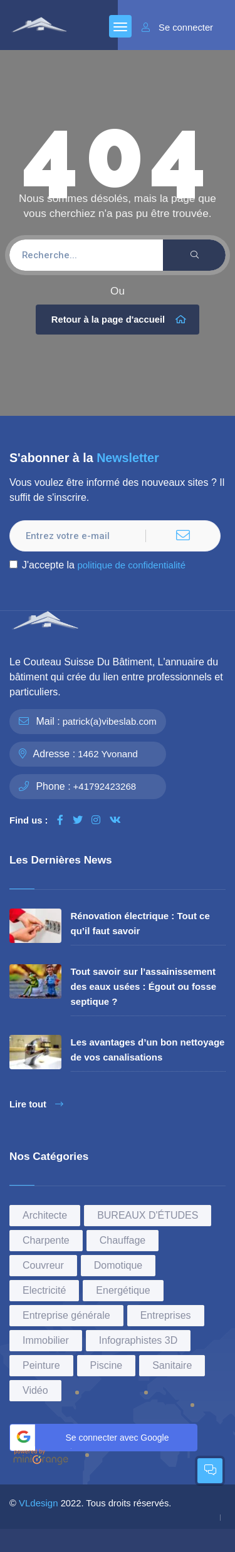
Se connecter (177, 28)
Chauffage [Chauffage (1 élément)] (123, 1240)
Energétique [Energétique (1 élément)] (123, 1290)
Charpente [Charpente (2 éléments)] (46, 1240)
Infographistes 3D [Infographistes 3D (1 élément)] (138, 1340)
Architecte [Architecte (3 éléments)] (45, 1215)
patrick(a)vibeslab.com (110, 721)
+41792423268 (105, 786)
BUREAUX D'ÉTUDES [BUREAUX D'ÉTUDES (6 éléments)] (147, 1215)
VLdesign (38, 1503)
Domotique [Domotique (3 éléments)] (118, 1265)
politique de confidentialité (131, 565)
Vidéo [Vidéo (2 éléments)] (35, 1390)
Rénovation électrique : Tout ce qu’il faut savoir (140, 923)
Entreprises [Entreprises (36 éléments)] (165, 1315)
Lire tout (36, 1104)
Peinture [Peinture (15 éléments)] (41, 1365)
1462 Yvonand (108, 753)
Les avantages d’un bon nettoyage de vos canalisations (148, 1049)
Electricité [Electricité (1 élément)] (44, 1290)
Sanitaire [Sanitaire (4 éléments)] (172, 1365)
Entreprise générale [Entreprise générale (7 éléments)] (66, 1315)
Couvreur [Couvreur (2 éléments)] (43, 1265)
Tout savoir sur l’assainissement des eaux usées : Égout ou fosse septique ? (144, 986)
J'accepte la (97, 565)
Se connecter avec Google (91, 1435)
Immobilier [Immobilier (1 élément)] (46, 1340)
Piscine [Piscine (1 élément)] (106, 1365)
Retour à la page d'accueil (119, 319)
